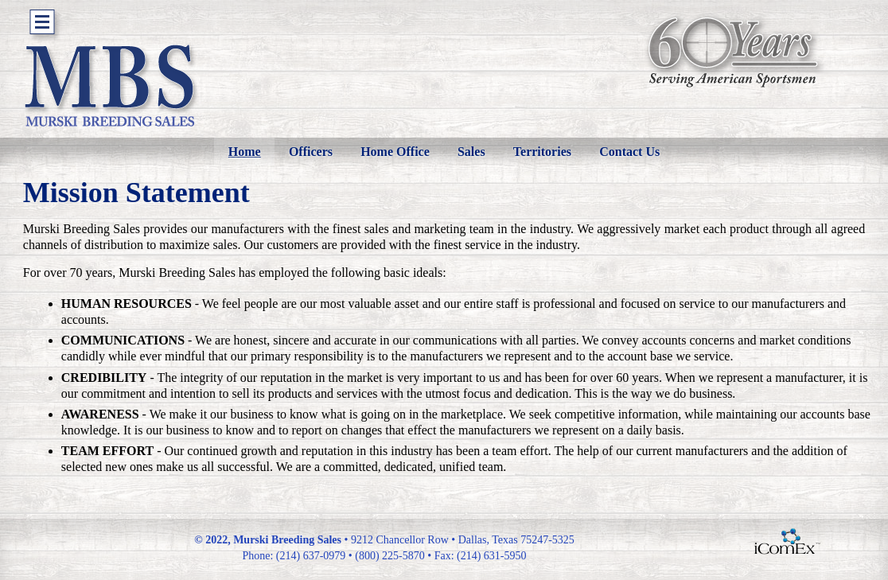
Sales (471, 151)
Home (244, 151)
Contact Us (629, 151)
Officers (311, 151)
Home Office (395, 151)
